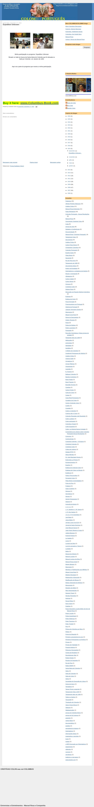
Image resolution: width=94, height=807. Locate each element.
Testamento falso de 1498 (73, 694)
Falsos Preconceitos (71, 475)
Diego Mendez (70, 454)
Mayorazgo (69, 312)
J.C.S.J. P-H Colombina (72, 514)
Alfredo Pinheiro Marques (73, 203)
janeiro (71, 166)
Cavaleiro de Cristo (71, 400)
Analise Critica (70, 356)
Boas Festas (69, 379)
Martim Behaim (70, 564)
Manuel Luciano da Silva (73, 559)
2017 (69, 142)
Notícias (68, 598)
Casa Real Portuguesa (72, 398)
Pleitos (67, 631)
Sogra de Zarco (70, 684)
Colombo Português (71, 250)
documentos (69, 239)
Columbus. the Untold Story (74, 34)
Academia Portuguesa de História (75, 353)
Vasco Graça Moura (71, 705)
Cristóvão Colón (70, 286)
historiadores (69, 731)
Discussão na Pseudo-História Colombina (78, 292)
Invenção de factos (71, 504)
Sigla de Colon (70, 676)
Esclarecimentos (70, 462)
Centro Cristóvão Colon (72, 403)
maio (70, 163)
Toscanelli (68, 699)
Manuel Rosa (69, 37)
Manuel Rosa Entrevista (72, 209)
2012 (69, 175)
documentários (70, 723)
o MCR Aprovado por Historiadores (76, 744)
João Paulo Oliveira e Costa (74, 530)
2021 (69, 131)
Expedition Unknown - (11, 24)
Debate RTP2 (70, 452)
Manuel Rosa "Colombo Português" (76, 234)
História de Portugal (71, 307)
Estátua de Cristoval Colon (73, 467)
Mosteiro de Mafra (71, 588)
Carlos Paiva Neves (71, 245)
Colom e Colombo (71, 411)
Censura (68, 284)
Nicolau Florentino (71, 596)
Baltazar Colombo (71, 374)
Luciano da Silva (70, 543)
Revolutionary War (71, 655)
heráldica (68, 348)
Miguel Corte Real (71, 315)
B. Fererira (69, 371)
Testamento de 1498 (71, 263)
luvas (67, 739)
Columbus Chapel (71, 424)
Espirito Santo (70, 253)
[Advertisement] (76, 60)
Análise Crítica (70, 242)
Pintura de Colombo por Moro (74, 629)
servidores (69, 754)
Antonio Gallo (69, 358)
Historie (68, 501)
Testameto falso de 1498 (73, 337)
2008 (69, 187)
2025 (69, 119)
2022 (69, 128)
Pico (67, 626)
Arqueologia (69, 366)
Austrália (68, 369)
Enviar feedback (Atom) (17, 166)
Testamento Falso (71, 237)
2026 (69, 116)
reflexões (68, 749)
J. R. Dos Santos (70, 512)
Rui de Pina (69, 663)
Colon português (70, 421)
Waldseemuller (70, 710)
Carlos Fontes (70, 390)
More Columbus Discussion (73, 26)
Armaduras (69, 361)
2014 (69, 169)
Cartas (67, 395)
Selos (67, 671)
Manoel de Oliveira (71, 554)
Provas (68, 642)
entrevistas (69, 343)
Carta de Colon (70, 392)
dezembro (72, 151)
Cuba (67, 224)
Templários (69, 686)
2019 (69, 137)
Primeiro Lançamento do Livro (74, 637)
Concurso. (69, 436)
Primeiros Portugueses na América (76, 639)
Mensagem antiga (55, 162)
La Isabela (69, 538)
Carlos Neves (69, 281)
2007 (69, 190)
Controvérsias (70, 439)
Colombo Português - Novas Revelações (77, 214)
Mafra (67, 551)
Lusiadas (68, 548)
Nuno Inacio (69, 603)
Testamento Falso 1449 (72, 692)
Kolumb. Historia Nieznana (73, 29)
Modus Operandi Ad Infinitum (74, 582)
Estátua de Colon (71, 299)
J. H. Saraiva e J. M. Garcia (74, 509)
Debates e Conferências (73, 229)
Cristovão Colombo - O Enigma (75, 441)
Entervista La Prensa (72, 460)
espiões (68, 726)
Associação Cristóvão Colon (74, 221)
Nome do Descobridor (72, 317)
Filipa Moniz (69, 255)
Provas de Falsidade (72, 645)
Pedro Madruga (70, 618)
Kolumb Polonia (70, 535)
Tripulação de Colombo (72, 702)
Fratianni (68, 486)
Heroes (68, 496)
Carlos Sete (69, 105)
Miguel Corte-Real (71, 572)
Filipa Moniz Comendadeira (73, 481)
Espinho (68, 465)
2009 (69, 184)
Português (69, 330)
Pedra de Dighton (71, 325)
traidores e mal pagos (72, 757)
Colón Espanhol (70, 426)
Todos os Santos (70, 697)
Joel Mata (68, 517)
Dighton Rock (69, 289)
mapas (67, 741)
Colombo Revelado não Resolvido (75, 416)
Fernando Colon (70, 478)
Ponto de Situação (71, 634)
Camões (68, 387)
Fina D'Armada (70, 301)
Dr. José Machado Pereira (73, 457)
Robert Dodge (70, 658)
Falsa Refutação (70, 211)
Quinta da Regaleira (71, 652)
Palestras (68, 201)
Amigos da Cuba (71, 103)
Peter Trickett (69, 624)
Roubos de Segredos (72, 660)
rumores (68, 752)
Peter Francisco (70, 621)
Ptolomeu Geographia (72, 650)
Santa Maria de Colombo (73, 668)
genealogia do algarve (72, 728)
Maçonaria (69, 567)
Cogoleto (68, 408)
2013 (69, 172)
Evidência (68, 473)
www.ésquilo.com (71, 760)
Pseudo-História (70, 647)
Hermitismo (69, 494)
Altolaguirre (69, 276)
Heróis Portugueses (71, 499)
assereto (68, 718)
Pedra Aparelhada (71, 616)
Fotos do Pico (70, 483)
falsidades (69, 345)
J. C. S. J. (68, 507)
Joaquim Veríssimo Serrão (73, 309)
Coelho (68, 405)
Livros (67, 541)
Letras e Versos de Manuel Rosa (75, 39)
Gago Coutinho (70, 488)
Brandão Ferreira (70, 385)
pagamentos (69, 746)
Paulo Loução (70, 613)
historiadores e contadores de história (76, 271)
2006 (69, 193)
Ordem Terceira (70, 320)
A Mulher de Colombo (72, 351)
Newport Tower (70, 593)
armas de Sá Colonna (72, 715)
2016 (69, 145)
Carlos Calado (70, 279)
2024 (69, 122)
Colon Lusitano (70, 418)
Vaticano (68, 707)
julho (70, 160)
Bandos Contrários (71, 377)
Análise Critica (70, 206)
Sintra (67, 679)
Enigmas (68, 296)
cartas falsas (69, 720)
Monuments (69, 585)
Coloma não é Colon (72, 413)
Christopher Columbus (72, 247)
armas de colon (70, 226)
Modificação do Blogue (72, 580)
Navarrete (68, 258)
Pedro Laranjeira (70, 328)
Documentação (70, 232)
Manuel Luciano (70, 556)
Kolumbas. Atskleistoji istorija (74, 31)
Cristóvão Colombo (71, 444)
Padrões (68, 606)
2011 (69, 178)
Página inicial (34, 162)
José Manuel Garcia (71, 528)
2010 (69, 181)
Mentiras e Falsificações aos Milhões (76, 569)
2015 (69, 148)
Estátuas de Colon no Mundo (74, 470)
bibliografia (69, 340)
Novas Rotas (69, 601)
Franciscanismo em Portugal (74, 304)
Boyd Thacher (70, 382)
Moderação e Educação (72, 577)
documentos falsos (71, 266)
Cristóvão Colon (70, 108)
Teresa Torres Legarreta (72, 689)
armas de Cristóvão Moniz (73, 713)
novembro (72, 157)
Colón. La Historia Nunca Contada (75, 429)
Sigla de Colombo (71, 673)
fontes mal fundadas (71, 268)
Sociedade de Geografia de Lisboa (76, 681)
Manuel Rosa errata (71, 562)
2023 (69, 125)
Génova (68, 491)
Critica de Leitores (71, 449)
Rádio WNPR (69, 665)
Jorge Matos (69, 520)
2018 (69, 139)
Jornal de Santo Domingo (73, 525)
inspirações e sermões (72, 736)
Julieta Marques (70, 533)
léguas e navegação (71, 273)
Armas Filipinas (70, 364)
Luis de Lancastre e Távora (73, 546)
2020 (69, 134)
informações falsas (71, 733)
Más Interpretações (71, 590)
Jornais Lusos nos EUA (72, 522)
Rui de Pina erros (71, 260)
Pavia (67, 322)
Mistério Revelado (71, 575)
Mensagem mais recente (10, 162)
